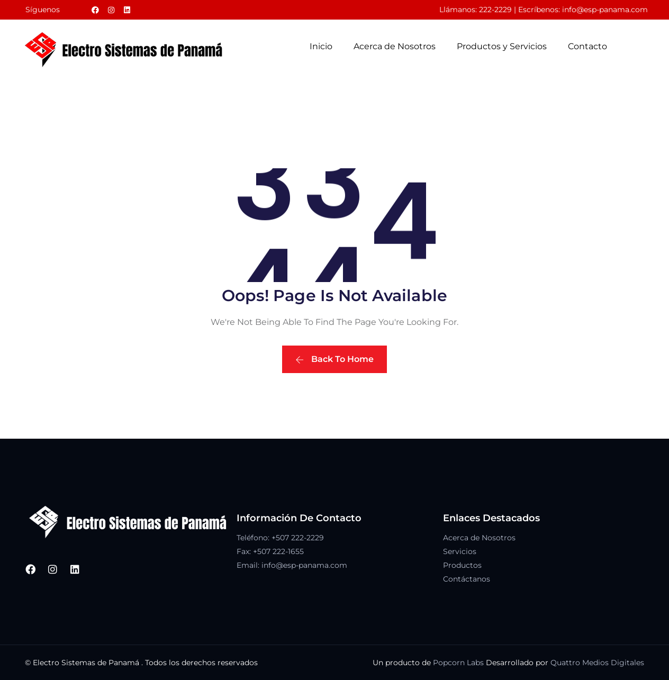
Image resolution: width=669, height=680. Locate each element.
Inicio (321, 46)
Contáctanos (466, 579)
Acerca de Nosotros (395, 46)
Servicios (459, 551)
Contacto (587, 46)
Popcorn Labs (458, 662)
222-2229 (495, 9)
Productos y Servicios (502, 46)
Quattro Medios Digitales (597, 662)
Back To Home (334, 359)
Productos (462, 565)
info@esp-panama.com (605, 9)
